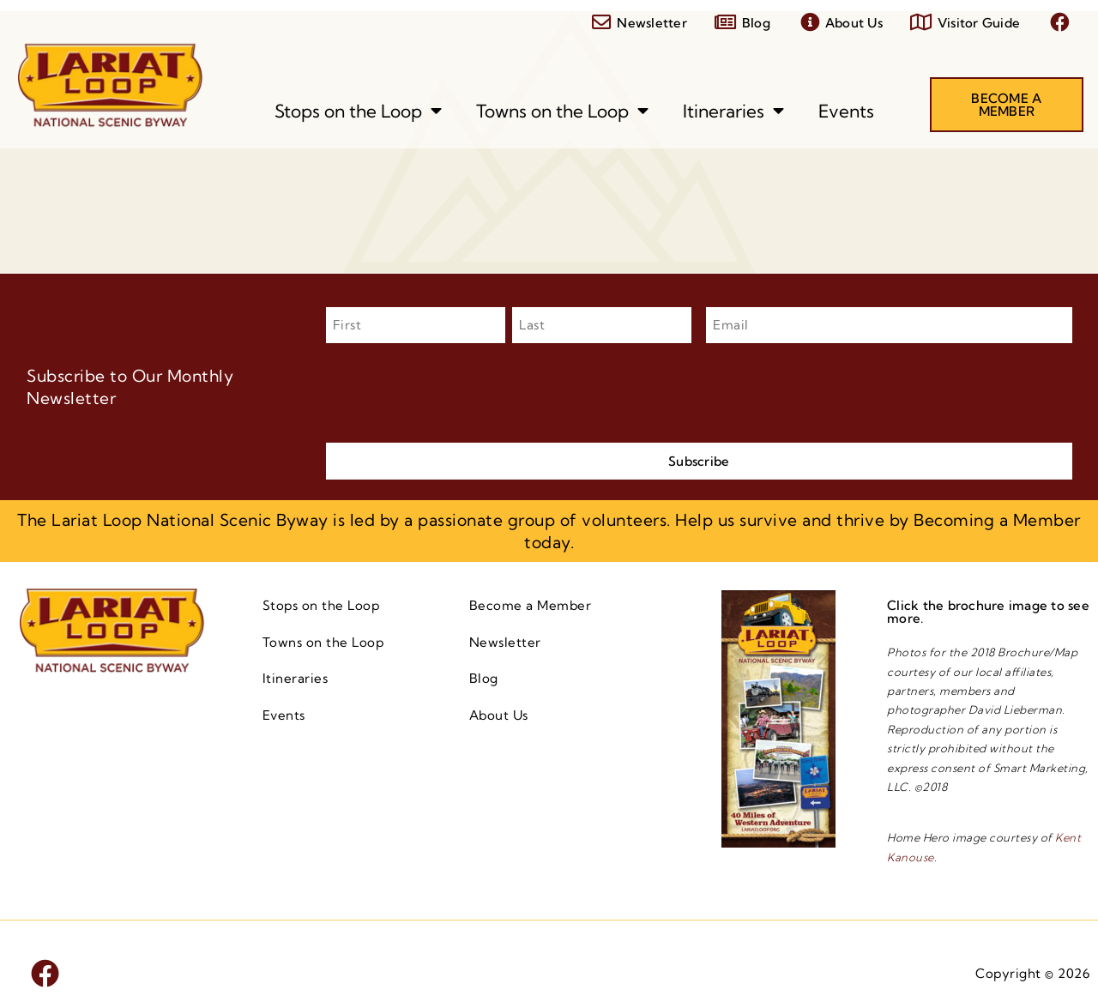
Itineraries (733, 111)
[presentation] (456, 390)
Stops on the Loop (358, 111)
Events (846, 111)
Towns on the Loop (562, 111)
